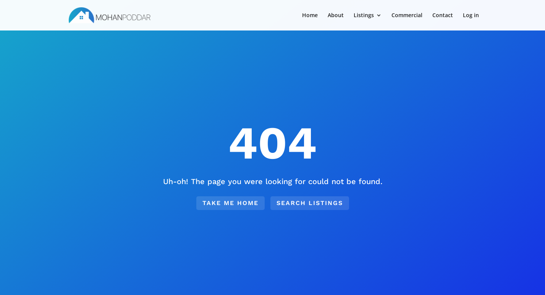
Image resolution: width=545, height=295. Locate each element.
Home (310, 16)
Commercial (406, 16)
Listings (364, 16)
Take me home (230, 203)
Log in (471, 16)
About (336, 16)
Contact (442, 16)
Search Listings (310, 203)
